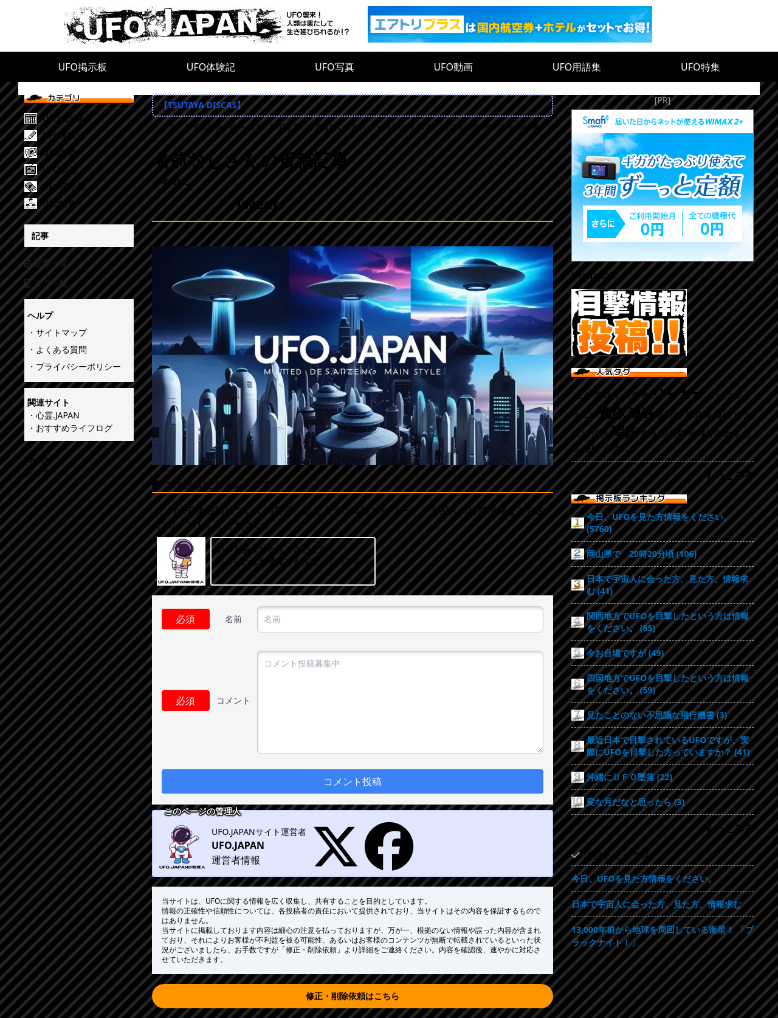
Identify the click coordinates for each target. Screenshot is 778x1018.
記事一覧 (46, 263)
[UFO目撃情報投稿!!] (662, 322)
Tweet (36, 459)
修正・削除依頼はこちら (352, 996)
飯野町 (670, 414)
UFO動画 (453, 67)
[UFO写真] (88, 152)
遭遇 (641, 412)
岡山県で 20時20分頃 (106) (642, 553)
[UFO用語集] (88, 186)
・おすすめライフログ (69, 428)
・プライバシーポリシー (74, 366)
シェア (37, 472)
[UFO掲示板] (88, 118)
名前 (233, 619)
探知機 (698, 414)
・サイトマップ (57, 332)
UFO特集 (700, 67)
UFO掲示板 (82, 67)
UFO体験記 (211, 67)
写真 (624, 431)
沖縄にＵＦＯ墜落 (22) (629, 777)
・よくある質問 (57, 349)
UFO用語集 (577, 67)
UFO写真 (334, 67)
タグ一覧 (46, 283)
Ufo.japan (593, 275)
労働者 (636, 395)
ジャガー (678, 393)
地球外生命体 (714, 433)
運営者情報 (236, 860)
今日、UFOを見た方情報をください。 (644, 878)
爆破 (722, 414)
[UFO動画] (88, 169)
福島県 (673, 433)
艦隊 (612, 412)
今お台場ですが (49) (625, 653)
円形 (599, 433)
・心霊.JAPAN (53, 415)
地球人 (607, 395)
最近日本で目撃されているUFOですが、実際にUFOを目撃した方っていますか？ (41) (668, 746)
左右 (582, 395)
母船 (591, 448)
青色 (648, 433)
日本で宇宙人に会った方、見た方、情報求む (656, 904)
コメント (233, 700)
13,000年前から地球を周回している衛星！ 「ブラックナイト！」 (662, 936)
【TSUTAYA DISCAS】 (202, 105)
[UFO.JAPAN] (216, 26)
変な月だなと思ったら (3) (635, 802)
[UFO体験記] (88, 135)
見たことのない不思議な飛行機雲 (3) (657, 715)
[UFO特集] (88, 203)
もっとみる (729, 475)
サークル (724, 395)
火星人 (615, 448)
